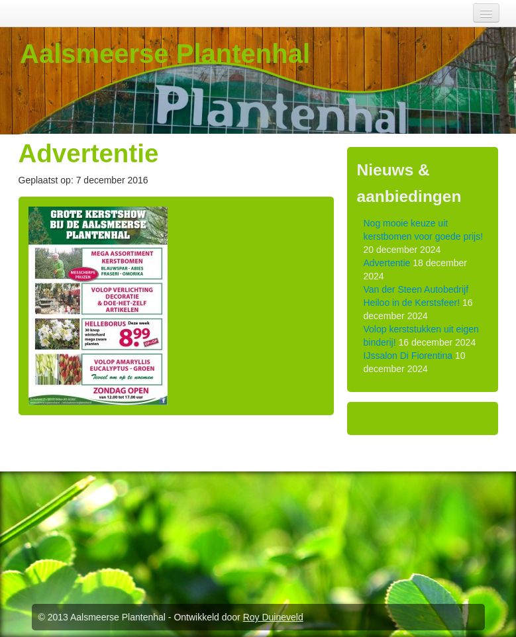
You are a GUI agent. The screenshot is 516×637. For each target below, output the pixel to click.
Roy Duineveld (273, 617)
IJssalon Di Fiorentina (408, 355)
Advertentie (387, 263)
